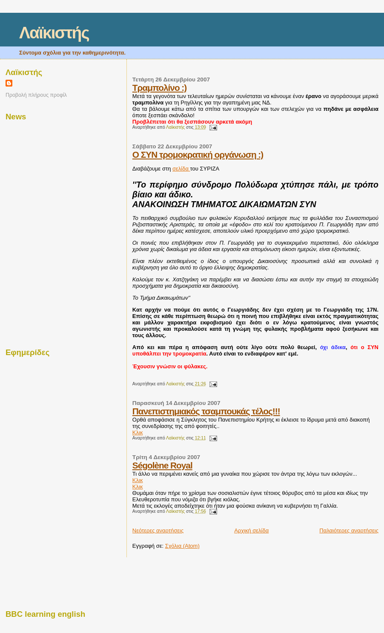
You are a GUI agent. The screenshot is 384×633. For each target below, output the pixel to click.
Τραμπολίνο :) (159, 87)
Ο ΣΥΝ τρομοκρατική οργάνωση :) (197, 154)
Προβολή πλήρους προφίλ (36, 95)
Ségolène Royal (162, 465)
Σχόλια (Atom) (182, 546)
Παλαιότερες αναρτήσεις (348, 530)
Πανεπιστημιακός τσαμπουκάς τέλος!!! (206, 411)
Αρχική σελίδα (251, 530)
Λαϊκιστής (54, 32)
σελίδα (181, 168)
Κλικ (137, 432)
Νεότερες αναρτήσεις (157, 530)
